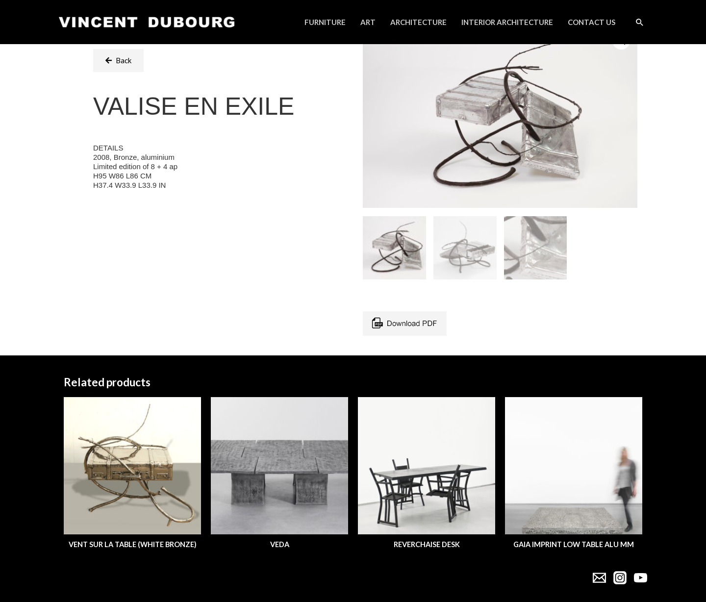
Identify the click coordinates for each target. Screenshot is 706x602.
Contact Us (591, 22)
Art (368, 22)
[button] (118, 60)
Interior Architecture (507, 22)
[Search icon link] (640, 22)
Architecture (418, 22)
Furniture (325, 22)
